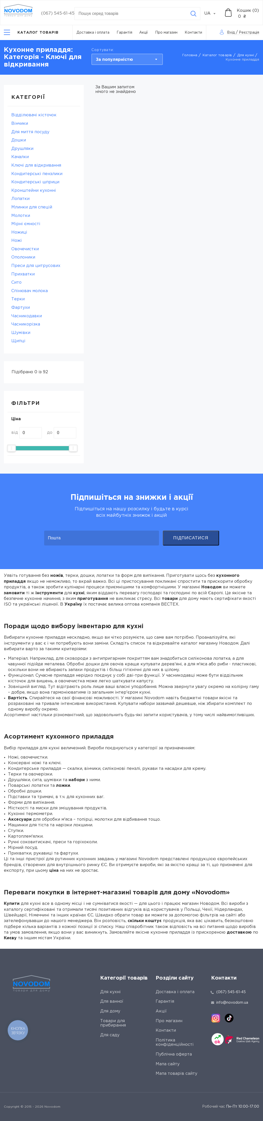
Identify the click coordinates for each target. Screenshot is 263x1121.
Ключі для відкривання (36, 165)
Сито (16, 282)
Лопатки (20, 199)
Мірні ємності (25, 224)
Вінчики (19, 124)
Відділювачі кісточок (34, 115)
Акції (143, 32)
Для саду (109, 1035)
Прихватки (23, 274)
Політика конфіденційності (175, 1042)
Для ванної (111, 1001)
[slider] (11, 448)
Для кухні (245, 55)
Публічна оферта (174, 1054)
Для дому (110, 1011)
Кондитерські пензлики (36, 174)
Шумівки (20, 333)
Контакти (193, 32)
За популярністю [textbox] (114, 60)
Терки (18, 299)
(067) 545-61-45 (57, 13)
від (14, 433)
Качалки (20, 157)
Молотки (20, 216)
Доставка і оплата (93, 32)
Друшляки (22, 149)
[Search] (193, 13)
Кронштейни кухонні (33, 191)
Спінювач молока (29, 291)
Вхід (231, 32)
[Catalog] (31, 32)
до (49, 433)
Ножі (16, 241)
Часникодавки (26, 316)
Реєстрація (249, 32)
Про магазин (166, 32)
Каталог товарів (217, 55)
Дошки (18, 140)
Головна (190, 55)
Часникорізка (25, 324)
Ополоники (23, 257)
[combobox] (212, 13)
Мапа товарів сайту (176, 1074)
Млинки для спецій (31, 207)
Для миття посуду (30, 132)
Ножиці (19, 232)
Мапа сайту (168, 1064)
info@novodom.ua (229, 1002)
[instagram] (215, 1018)
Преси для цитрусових (35, 266)
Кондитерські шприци (35, 182)
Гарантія (124, 32)
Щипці (18, 341)
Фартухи (20, 308)
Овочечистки (25, 249)
